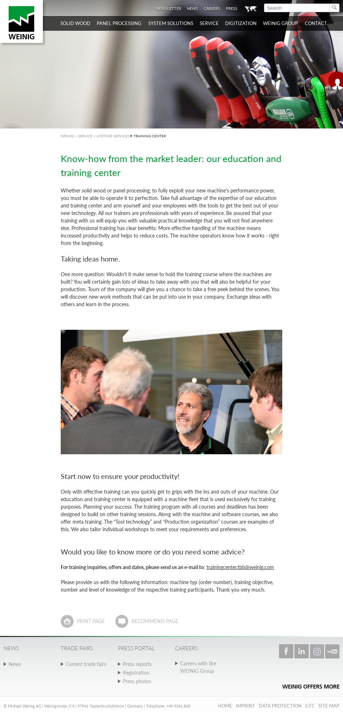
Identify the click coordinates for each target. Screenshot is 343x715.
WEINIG (67, 136)
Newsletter (168, 8)
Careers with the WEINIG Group (198, 667)
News (192, 8)
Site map (328, 706)
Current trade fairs (86, 664)
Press (231, 8)
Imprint (245, 706)
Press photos (137, 681)
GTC (310, 706)
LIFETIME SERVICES (112, 136)
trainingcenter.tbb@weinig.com (240, 567)
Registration (136, 673)
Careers (212, 8)
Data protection (280, 706)
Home (225, 706)
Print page (91, 621)
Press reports (137, 664)
